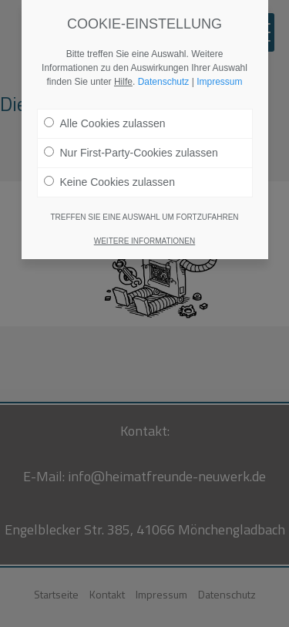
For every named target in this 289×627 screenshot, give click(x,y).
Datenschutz (164, 81)
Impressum (219, 81)
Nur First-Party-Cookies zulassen (131, 153)
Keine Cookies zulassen (109, 182)
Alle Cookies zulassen (105, 123)
